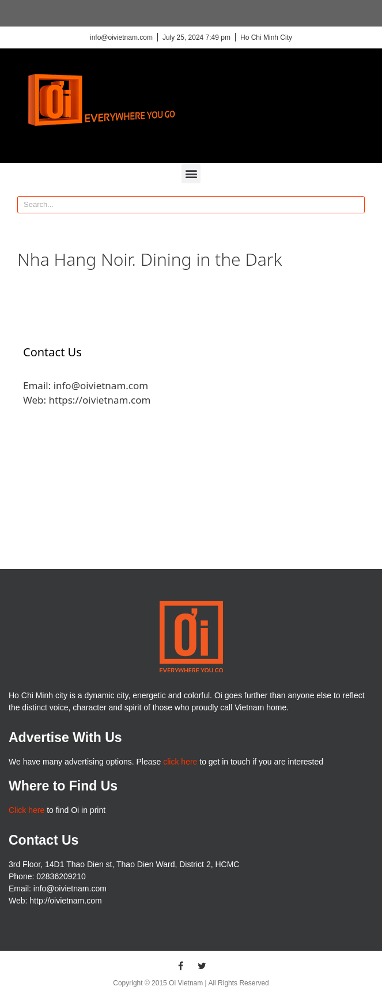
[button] (191, 173)
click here (180, 761)
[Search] (355, 205)
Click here (26, 810)
